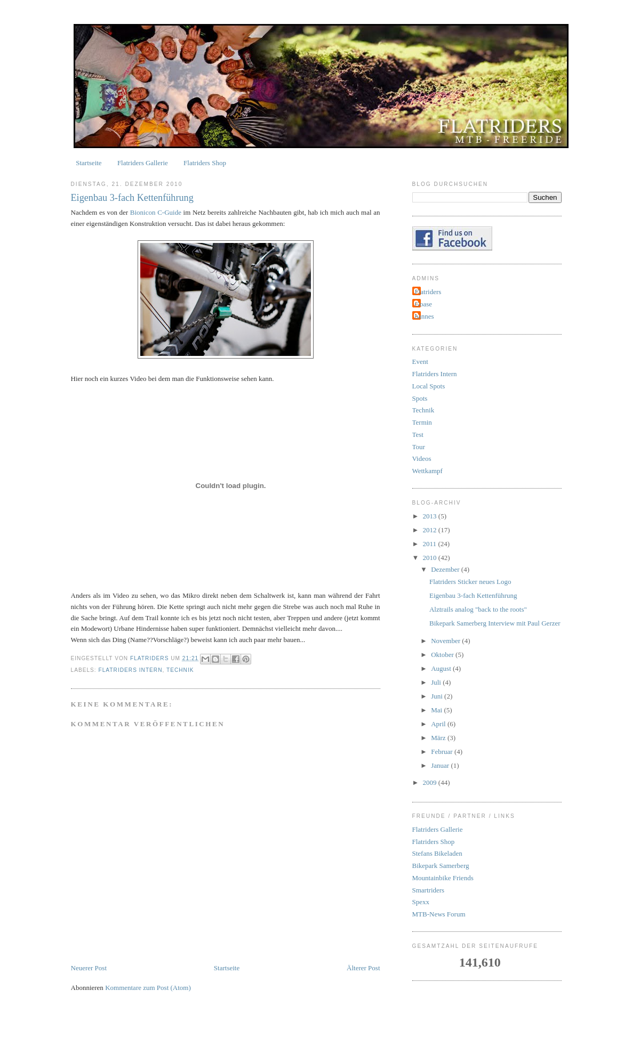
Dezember (446, 569)
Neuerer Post (89, 968)
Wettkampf (427, 471)
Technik (180, 670)
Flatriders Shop (204, 163)
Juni (437, 696)
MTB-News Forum (439, 914)
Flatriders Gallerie (142, 163)
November (446, 641)
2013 (430, 516)
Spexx (421, 902)
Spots (420, 398)
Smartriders (428, 890)
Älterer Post (363, 968)
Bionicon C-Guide (155, 212)
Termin (422, 422)
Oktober (443, 655)
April (439, 724)
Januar (441, 765)
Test (417, 435)
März (439, 738)
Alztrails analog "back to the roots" (478, 609)
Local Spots (428, 386)
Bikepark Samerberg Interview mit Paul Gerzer (495, 623)
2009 (430, 782)
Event (420, 362)
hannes (424, 316)
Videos (421, 458)
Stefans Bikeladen (437, 853)
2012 (430, 530)
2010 (430, 558)
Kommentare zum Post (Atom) (148, 988)
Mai (437, 710)
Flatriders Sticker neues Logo (470, 582)
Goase (424, 304)
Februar (442, 752)
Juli (437, 682)
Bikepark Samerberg (440, 866)
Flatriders (428, 292)
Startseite (88, 163)
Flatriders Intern (131, 670)
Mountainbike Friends (443, 878)
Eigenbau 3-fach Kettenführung (473, 595)
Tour (418, 447)
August (442, 668)
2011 (430, 544)
